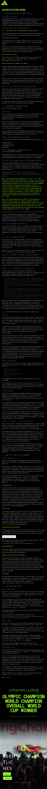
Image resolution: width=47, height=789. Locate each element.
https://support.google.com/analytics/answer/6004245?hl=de (18, 543)
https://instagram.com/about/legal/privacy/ (19, 674)
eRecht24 (9, 677)
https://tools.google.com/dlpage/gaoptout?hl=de (14, 524)
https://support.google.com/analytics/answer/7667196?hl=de (18, 583)
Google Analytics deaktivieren (9, 536)
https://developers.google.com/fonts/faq (13, 616)
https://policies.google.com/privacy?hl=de (18, 617)
